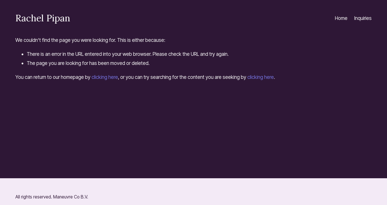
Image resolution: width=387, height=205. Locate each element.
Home (341, 18)
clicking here (105, 77)
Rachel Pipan (42, 18)
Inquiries (363, 18)
